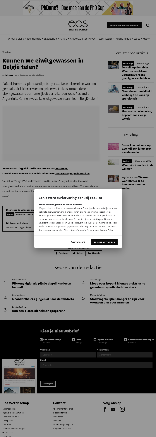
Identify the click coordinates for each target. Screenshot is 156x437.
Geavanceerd (78, 241)
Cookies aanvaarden (104, 241)
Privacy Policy (106, 230)
